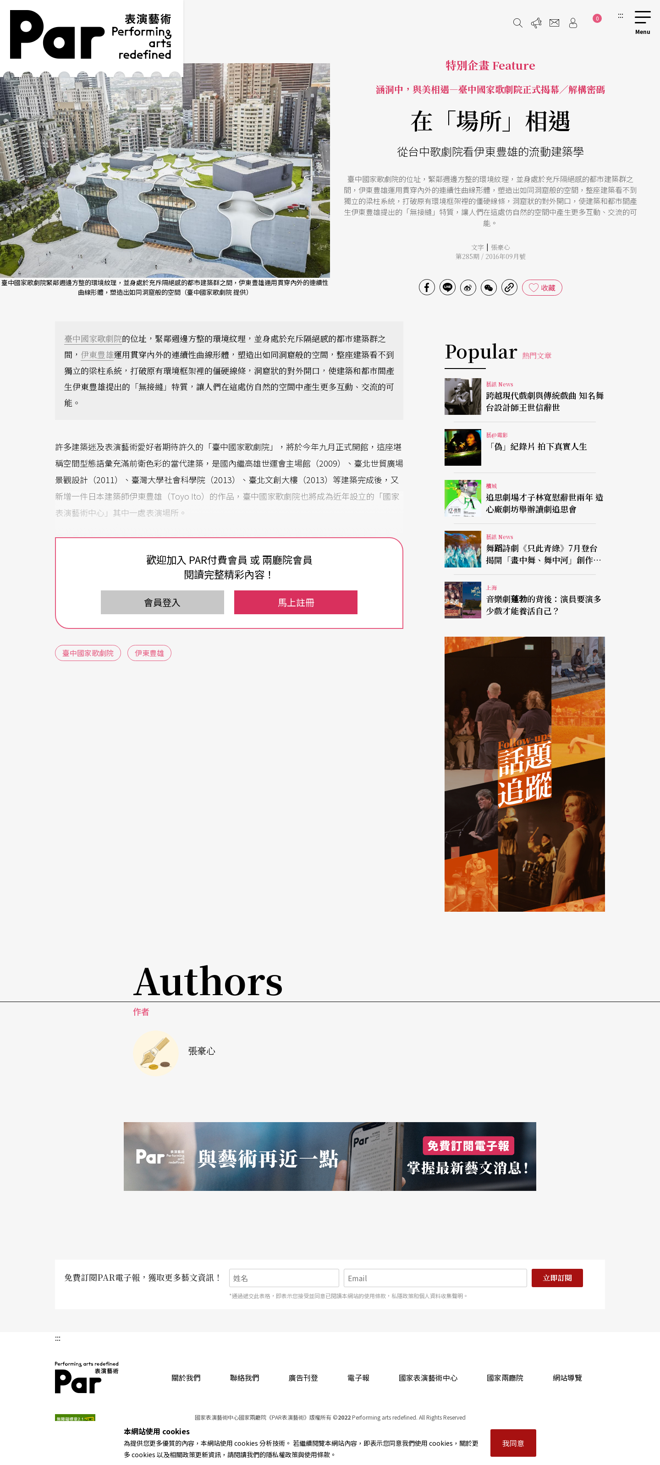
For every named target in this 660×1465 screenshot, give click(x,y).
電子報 (358, 1377)
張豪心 (500, 247)
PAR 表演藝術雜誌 (87, 1377)
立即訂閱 (557, 1277)
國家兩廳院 (505, 1377)
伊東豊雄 (97, 354)
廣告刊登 (303, 1377)
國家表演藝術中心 (428, 1377)
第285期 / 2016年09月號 (491, 256)
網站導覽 (567, 1377)
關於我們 (186, 1377)
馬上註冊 (296, 602)
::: (620, 14)
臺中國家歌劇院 (93, 338)
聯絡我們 (244, 1377)
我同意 (513, 1442)
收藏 (548, 287)
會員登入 (162, 602)
